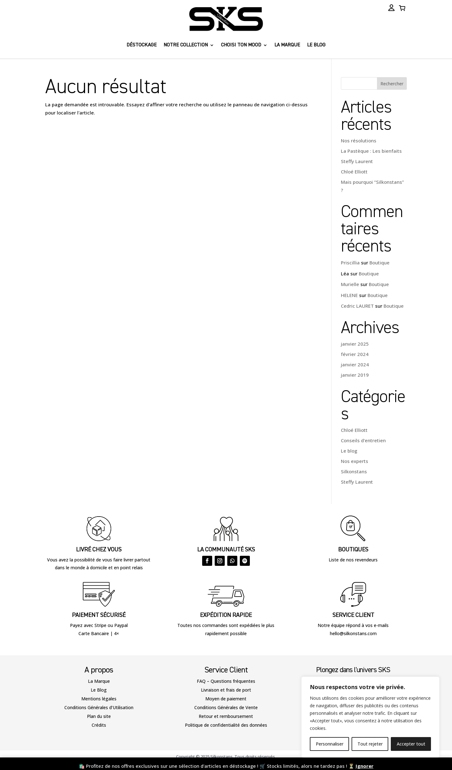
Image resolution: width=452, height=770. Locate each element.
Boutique (379, 262)
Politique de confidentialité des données (226, 725)
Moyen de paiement (225, 699)
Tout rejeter (370, 744)
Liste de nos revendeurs (353, 560)
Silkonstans (354, 471)
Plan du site (99, 716)
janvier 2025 (355, 344)
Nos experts (354, 461)
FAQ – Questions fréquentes (226, 681)
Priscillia (350, 262)
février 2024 (355, 354)
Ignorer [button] (365, 766)
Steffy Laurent (357, 161)
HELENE (349, 295)
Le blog (316, 45)
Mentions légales (98, 699)
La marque (287, 45)
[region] (370, 717)
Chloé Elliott (354, 171)
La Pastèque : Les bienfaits (371, 151)
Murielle (350, 284)
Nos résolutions (358, 140)
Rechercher (391, 84)
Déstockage (141, 45)
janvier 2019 (355, 375)
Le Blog (99, 690)
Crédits (99, 725)
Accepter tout (411, 744)
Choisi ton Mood (241, 45)
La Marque (99, 681)
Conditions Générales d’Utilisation (98, 707)
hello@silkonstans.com (353, 633)
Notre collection (186, 45)
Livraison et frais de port (226, 690)
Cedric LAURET (357, 306)
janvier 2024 (355, 364)
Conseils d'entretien (363, 440)
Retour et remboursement (226, 716)
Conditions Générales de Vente (226, 707)
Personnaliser (329, 744)
